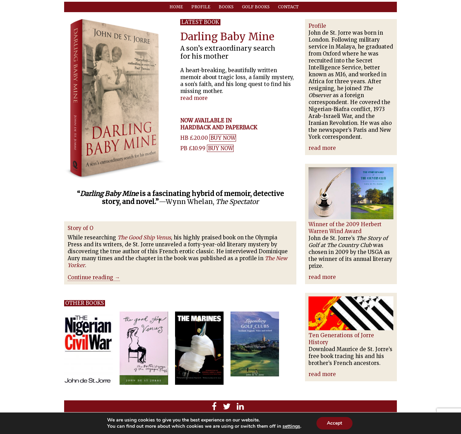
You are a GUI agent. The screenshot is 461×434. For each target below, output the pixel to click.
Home (176, 6)
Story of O (80, 228)
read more (194, 98)
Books (226, 6)
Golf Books (256, 6)
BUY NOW (223, 138)
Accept (334, 423)
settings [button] (291, 426)
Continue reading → (94, 277)
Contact (288, 6)
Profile (200, 6)
